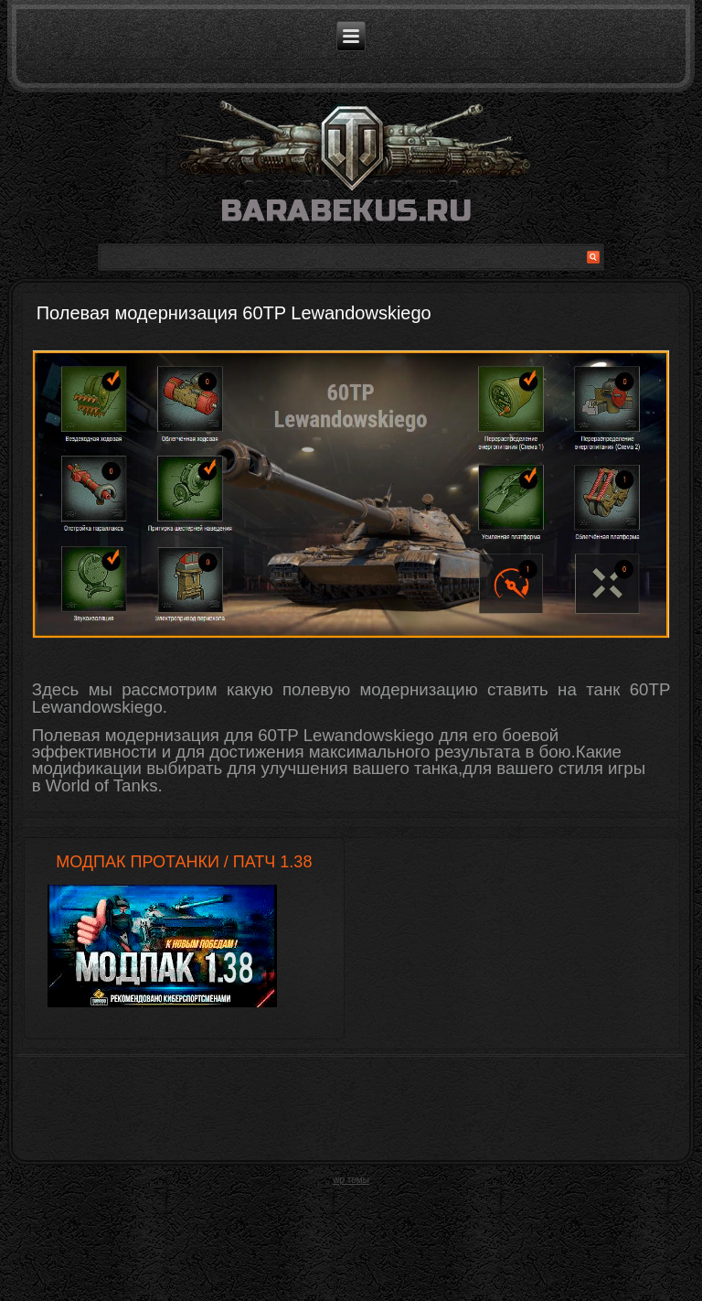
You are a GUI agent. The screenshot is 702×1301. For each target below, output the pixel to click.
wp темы (351, 1180)
